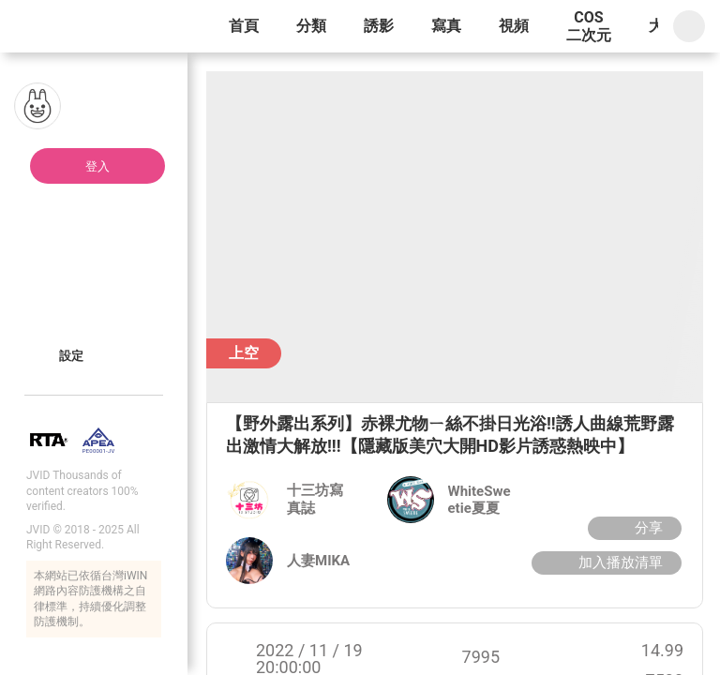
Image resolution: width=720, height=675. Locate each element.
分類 (311, 26)
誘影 (379, 26)
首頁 (244, 26)
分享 (632, 527)
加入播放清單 (604, 562)
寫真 (446, 26)
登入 (97, 166)
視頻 (514, 26)
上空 (244, 353)
